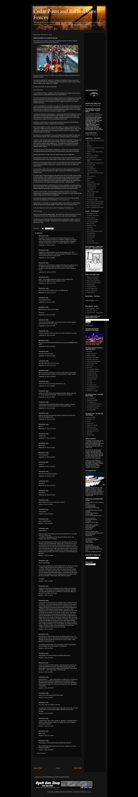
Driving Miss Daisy (91, 157)
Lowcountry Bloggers (92, 221)
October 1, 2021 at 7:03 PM (46, 595)
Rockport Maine (91, 292)
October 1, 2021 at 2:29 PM (46, 581)
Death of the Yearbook (92, 155)
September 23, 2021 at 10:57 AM (47, 365)
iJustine (89, 421)
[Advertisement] (57, 762)
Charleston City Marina (93, 278)
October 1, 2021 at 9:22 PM (46, 672)
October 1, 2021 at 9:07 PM (46, 648)
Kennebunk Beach (91, 286)
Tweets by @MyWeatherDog (92, 105)
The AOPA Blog (91, 233)
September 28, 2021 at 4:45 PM (47, 466)
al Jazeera (89, 351)
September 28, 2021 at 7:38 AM (47, 447)
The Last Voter (90, 193)
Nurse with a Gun (91, 427)
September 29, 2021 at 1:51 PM (47, 485)
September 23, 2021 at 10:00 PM (47, 376)
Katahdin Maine (91, 284)
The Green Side (91, 235)
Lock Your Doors (91, 176)
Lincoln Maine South (92, 290)
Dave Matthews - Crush (93, 308)
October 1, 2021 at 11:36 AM (46, 555)
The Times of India (91, 384)
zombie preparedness (63, 199)
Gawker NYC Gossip (92, 425)
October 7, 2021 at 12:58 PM (46, 750)
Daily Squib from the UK (93, 431)
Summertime (90, 190)
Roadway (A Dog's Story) (93, 184)
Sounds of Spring (91, 186)
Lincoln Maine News (92, 363)
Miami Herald (90, 365)
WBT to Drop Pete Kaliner (93, 205)
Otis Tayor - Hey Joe (92, 310)
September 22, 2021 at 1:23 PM (47, 302)
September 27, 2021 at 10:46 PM (47, 438)
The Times (89, 383)
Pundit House (90, 229)
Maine (88, 180)
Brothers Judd (90, 435)
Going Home (90, 167)
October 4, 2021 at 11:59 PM (46, 735)
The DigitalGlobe (91, 398)
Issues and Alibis (91, 417)
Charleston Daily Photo (93, 215)
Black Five (89, 433)
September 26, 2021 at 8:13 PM (47, 419)
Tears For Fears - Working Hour (95, 312)
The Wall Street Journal (93, 386)
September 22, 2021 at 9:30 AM (47, 257)
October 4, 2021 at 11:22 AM (46, 726)
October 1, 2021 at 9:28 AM (46, 514)
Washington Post (91, 388)
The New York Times (92, 375)
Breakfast (89, 146)
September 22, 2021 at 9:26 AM (47, 245)
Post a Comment (41, 753)
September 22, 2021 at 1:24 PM (47, 314)
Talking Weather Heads (93, 191)
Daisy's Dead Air (91, 217)
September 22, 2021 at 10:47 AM (47, 272)
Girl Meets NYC (91, 419)
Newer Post (38, 768)
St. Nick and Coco (91, 188)
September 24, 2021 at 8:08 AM (47, 386)
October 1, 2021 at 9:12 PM (46, 657)
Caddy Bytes (90, 423)
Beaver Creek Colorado (93, 277)
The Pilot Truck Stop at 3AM (94, 197)
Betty (88, 144)
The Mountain (90, 195)
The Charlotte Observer (93, 369)
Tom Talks (89, 239)
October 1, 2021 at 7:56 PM (46, 629)
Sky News (89, 367)
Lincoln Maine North (92, 288)
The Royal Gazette (92, 379)
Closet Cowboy (91, 149)
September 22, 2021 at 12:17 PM (47, 283)
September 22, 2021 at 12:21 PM (47, 292)
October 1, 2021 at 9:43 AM (46, 523)
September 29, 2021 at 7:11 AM (47, 476)
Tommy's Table (90, 241)
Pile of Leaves (90, 182)
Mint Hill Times (90, 223)
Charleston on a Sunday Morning (95, 147)
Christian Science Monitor (93, 406)
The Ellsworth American (93, 371)
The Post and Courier (92, 377)
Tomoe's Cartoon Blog (92, 243)
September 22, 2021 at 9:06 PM (47, 335)
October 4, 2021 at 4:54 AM (46, 697)
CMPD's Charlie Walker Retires (95, 151)
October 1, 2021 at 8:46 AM (46, 504)
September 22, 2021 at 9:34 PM (47, 356)
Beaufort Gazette (91, 355)
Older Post (77, 768)
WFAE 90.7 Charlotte (92, 390)
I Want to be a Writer (92, 171)
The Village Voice (91, 402)
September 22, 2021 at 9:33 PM (47, 346)
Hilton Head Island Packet (93, 361)
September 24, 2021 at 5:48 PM (47, 397)
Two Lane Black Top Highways (95, 203)
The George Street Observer (94, 404)
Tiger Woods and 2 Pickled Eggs (95, 201)
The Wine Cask (91, 237)
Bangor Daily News (92, 353)
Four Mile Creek (91, 165)
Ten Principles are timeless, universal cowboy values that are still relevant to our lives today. (93, 115)
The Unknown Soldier (92, 199)
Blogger (89, 792)
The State (89, 381)
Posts (88, 558)
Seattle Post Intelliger (92, 400)
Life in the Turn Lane (92, 219)
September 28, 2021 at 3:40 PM (47, 457)
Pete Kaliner (90, 227)
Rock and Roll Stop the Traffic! (94, 231)
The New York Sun (92, 373)
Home (58, 768)
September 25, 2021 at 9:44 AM (47, 408)
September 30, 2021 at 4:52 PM (47, 495)
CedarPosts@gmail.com (91, 135)
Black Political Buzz (92, 213)
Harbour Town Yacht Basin (93, 282)
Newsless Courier (91, 225)
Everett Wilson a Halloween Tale (95, 163)
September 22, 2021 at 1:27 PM (47, 325)
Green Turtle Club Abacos (93, 280)
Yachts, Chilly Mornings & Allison (95, 207)
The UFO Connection (92, 429)
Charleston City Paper (92, 357)
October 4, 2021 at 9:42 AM (46, 713)
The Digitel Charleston (92, 408)
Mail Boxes (90, 178)
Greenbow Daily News (92, 359)
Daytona (89, 153)
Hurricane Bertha (91, 169)
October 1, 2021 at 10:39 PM (46, 688)
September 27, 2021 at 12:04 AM (47, 428)
